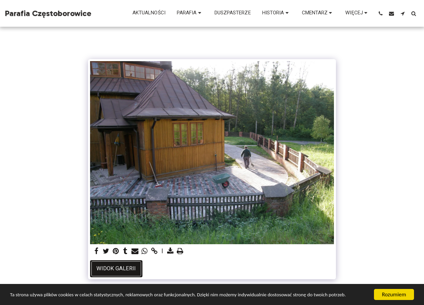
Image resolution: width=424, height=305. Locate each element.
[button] (189, 13)
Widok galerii (116, 268)
